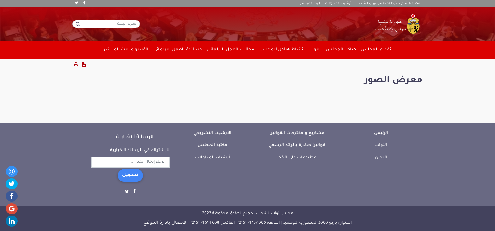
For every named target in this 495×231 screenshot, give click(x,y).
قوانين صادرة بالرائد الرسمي (296, 145)
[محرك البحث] (106, 24)
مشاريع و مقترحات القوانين (297, 133)
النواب (381, 145)
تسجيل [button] (130, 175)
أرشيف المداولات (338, 3)
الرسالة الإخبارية (135, 137)
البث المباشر (310, 3)
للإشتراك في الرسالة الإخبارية (140, 150)
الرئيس (381, 133)
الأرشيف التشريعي (212, 133)
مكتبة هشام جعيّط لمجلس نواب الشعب (388, 3)
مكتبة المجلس (212, 145)
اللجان (381, 157)
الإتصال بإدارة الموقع (165, 223)
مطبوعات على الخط (297, 157)
